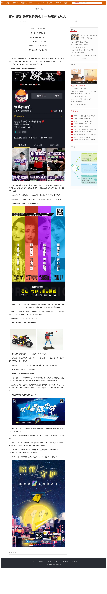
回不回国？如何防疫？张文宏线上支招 (81, 44)
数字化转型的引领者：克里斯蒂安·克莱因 (82, 93)
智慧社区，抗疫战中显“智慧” (79, 96)
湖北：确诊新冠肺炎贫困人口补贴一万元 (82, 50)
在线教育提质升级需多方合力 (82, 118)
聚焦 (7, 3)
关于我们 (31, 561)
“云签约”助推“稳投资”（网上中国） (83, 132)
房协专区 (15, 3)
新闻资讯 (24, 3)
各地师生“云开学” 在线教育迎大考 (83, 121)
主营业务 (48, 561)
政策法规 (49, 3)
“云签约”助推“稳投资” (77, 101)
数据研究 (32, 3)
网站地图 (74, 561)
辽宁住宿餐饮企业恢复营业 (78, 88)
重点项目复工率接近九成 (78, 86)
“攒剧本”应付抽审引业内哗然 (79, 47)
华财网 (37, 9)
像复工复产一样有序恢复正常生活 (83, 126)
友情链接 (65, 561)
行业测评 (41, 3)
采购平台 (58, 3)
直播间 (66, 3)
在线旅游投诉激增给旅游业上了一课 (83, 124)
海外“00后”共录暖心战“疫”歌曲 (79, 42)
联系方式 (57, 561)
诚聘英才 (40, 561)
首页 (2, 3)
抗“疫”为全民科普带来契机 (78, 52)
